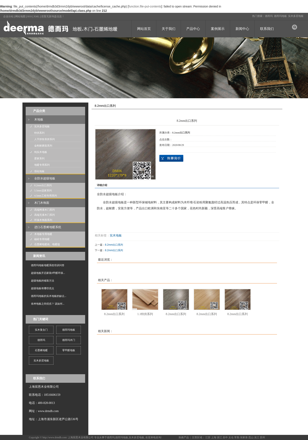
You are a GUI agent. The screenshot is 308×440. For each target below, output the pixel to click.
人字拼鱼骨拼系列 (44, 139)
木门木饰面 (41, 202)
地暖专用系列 (42, 164)
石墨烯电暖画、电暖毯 (47, 244)
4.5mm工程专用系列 (45, 195)
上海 (213, 437)
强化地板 (39, 171)
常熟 (236, 437)
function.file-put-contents (145, 6)
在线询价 (171, 158)
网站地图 (20, 16)
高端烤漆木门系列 (44, 209)
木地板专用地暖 (43, 234)
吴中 (225, 437)
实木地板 (116, 235)
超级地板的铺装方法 (42, 280)
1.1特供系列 (145, 314)
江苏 (207, 437)
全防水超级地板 (44, 178)
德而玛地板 (280, 16)
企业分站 (8, 16)
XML (37, 16)
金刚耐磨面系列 (43, 145)
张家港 (244, 437)
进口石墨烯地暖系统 (47, 227)
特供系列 (39, 132)
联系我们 (267, 29)
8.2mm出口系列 (43, 185)
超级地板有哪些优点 (42, 288)
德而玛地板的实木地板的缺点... (48, 296)
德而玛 (269, 16)
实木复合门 (41, 329)
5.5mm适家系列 (43, 190)
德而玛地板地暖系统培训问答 (47, 265)
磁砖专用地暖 (42, 239)
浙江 (219, 437)
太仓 (231, 437)
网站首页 (144, 29)
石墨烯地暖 (41, 350)
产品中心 (193, 29)
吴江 (256, 437)
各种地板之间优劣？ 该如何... (47, 303)
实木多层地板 (296, 16)
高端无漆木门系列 (44, 214)
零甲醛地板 (68, 350)
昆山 (250, 437)
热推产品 (184, 437)
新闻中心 (242, 29)
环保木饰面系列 (43, 220)
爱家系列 (39, 158)
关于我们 (168, 29)
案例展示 (218, 29)
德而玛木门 (68, 340)
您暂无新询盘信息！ (52, 16)
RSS (29, 16)
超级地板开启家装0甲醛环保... (48, 272)
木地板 (38, 119)
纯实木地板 (40, 152)
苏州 (262, 437)
